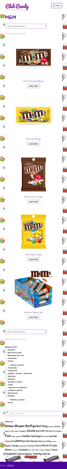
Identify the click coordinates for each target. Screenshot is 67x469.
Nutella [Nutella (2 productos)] (54, 441)
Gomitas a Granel (15, 382)
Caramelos (12, 358)
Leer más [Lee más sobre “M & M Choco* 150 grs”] (33, 201)
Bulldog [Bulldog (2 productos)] (50, 426)
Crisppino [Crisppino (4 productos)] (23, 431)
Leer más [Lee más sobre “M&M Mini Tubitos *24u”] (33, 317)
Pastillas (11, 396)
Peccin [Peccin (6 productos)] (38, 445)
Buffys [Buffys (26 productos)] (31, 426)
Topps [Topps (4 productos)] (47, 450)
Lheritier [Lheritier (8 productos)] (53, 436)
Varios (10, 402)
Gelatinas (12, 376)
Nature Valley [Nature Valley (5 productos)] (45, 441)
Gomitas (11, 379)
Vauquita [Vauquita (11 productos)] (10, 453)
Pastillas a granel (17, 400)
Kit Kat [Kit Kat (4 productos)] (45, 436)
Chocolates (12, 368)
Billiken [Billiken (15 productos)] (9, 426)
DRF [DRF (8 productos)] (43, 431)
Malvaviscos (13, 393)
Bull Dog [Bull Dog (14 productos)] (41, 426)
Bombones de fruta (16, 355)
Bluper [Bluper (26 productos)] (20, 426)
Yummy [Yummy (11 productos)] (37, 453)
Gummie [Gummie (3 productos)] (19, 436)
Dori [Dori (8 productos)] (38, 431)
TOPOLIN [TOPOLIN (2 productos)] (42, 450)
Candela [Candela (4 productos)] (57, 426)
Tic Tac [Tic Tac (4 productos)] (32, 450)
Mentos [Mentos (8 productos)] (34, 441)
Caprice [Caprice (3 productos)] (8, 431)
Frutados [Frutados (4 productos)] (57, 431)
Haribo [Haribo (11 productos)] (26, 436)
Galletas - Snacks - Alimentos (20, 373)
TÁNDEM (10, 465)
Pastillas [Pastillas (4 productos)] (31, 446)
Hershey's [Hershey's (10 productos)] (36, 436)
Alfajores (11, 350)
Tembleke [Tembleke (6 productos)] (23, 450)
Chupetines (12, 371)
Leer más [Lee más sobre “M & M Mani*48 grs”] (33, 144)
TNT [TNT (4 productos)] (36, 450)
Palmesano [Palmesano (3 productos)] (23, 446)
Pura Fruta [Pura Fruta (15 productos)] (49, 445)
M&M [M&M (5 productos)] (28, 441)
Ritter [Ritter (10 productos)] (8, 449)
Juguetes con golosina (17, 387)
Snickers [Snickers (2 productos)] (15, 450)
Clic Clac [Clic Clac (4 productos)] (14, 431)
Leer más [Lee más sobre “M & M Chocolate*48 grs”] (33, 86)
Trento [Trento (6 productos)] (54, 450)
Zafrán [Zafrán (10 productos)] (46, 453)
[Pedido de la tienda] (26, 26)
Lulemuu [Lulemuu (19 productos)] (18, 441)
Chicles (11, 361)
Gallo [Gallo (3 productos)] (13, 436)
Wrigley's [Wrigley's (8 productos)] (27, 453)
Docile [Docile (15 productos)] (31, 430)
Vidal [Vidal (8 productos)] (19, 453)
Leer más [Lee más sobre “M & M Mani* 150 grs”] (33, 259)
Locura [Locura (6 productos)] (8, 441)
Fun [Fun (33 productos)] (8, 436)
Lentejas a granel (15, 390)
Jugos (10, 385)
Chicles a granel (17, 365)
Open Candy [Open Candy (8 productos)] (11, 445)
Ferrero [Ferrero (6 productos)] (49, 431)
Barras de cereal (14, 353)
